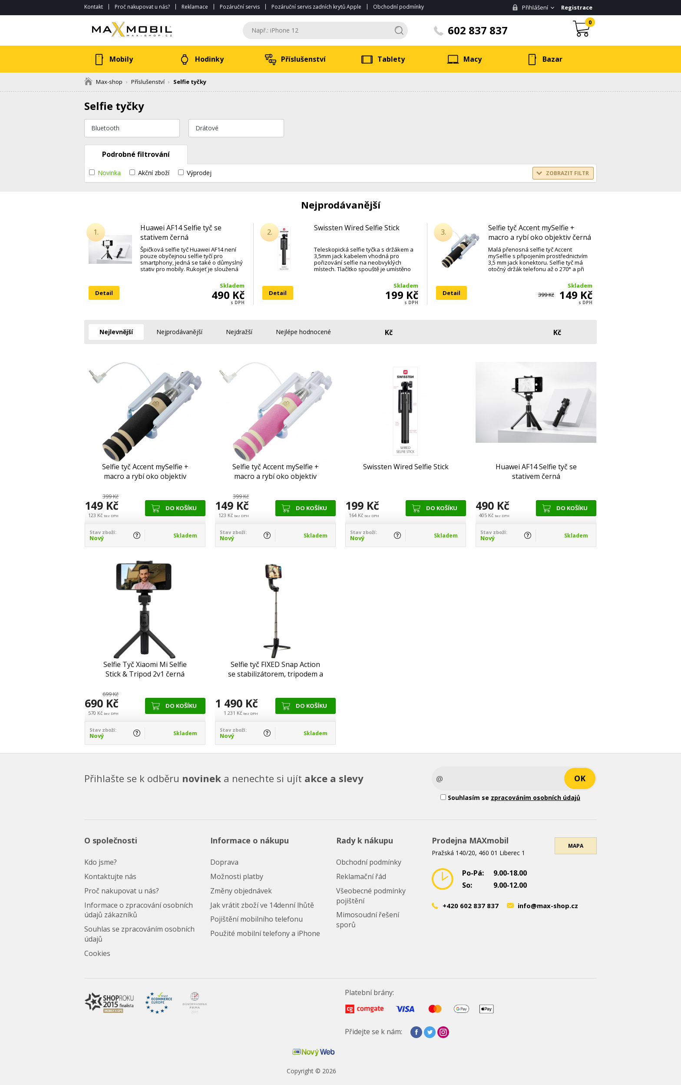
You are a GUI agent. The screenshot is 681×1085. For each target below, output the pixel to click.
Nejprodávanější (179, 332)
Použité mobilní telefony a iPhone (265, 933)
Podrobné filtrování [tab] (136, 154)
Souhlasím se (510, 797)
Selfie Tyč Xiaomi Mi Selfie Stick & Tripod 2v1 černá (145, 669)
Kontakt (93, 6)
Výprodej (199, 173)
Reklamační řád (361, 876)
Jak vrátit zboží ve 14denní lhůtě (262, 905)
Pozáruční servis (240, 6)
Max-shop (103, 82)
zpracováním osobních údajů (535, 797)
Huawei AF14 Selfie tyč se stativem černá (180, 232)
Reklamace (195, 6)
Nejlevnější (116, 332)
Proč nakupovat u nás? (142, 6)
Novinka (109, 173)
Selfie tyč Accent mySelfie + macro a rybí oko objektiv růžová (275, 471)
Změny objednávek (241, 891)
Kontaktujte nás (110, 876)
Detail (104, 293)
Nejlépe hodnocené (303, 332)
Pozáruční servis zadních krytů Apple (316, 6)
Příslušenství (148, 82)
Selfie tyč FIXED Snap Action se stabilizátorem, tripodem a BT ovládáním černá (275, 669)
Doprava (224, 862)
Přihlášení (530, 7)
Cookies (97, 953)
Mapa (575, 845)
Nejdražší (239, 332)
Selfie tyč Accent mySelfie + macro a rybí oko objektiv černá (539, 232)
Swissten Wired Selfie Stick (357, 227)
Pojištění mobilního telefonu (256, 919)
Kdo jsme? (100, 862)
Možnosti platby (236, 876)
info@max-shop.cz (548, 905)
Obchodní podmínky (398, 6)
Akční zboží (153, 173)
